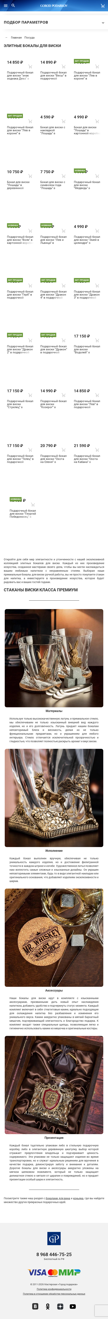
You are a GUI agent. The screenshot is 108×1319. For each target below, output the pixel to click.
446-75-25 (54, 1254)
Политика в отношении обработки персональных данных (54, 1293)
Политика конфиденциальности (54, 1288)
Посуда (29, 37)
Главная (16, 37)
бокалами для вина (58, 1198)
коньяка (78, 1198)
